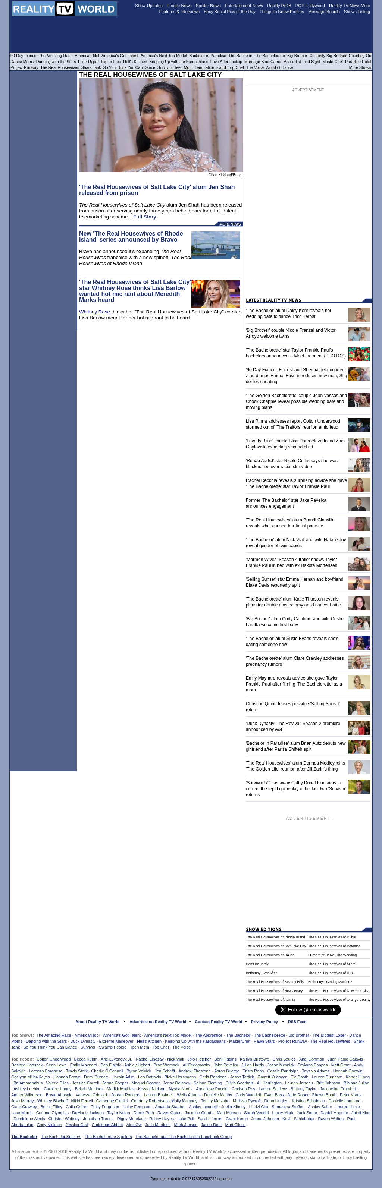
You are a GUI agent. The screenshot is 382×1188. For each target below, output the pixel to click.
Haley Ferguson (136, 1107)
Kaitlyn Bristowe (254, 1059)
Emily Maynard (83, 1065)
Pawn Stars (264, 1041)
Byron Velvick (138, 1071)
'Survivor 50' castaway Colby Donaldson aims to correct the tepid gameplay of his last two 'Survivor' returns (296, 788)
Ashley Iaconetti (203, 1107)
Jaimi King (360, 1112)
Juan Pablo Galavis (345, 1059)
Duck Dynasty (83, 1041)
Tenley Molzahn (215, 1101)
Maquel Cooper (146, 1083)
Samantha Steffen (288, 1107)
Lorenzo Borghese (46, 1071)
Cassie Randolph (283, 1071)
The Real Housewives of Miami (332, 964)
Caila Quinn (76, 1107)
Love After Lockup (226, 61)
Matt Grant (341, 1065)
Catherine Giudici (112, 1101)
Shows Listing (357, 11)
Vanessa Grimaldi (92, 1095)
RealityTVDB (279, 5)
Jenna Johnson (265, 1118)
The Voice (181, 1047)
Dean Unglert (276, 1101)
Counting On (360, 55)
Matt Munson (229, 1112)
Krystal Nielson (151, 1089)
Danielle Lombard (344, 1101)
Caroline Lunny (57, 1089)
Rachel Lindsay (150, 1059)
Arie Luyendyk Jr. (116, 1059)
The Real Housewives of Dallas (270, 955)
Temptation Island (210, 67)
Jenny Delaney (176, 1083)
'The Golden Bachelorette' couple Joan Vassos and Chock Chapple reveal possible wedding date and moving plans (296, 401)
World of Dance (279, 67)
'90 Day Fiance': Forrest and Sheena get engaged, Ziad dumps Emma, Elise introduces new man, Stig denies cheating (296, 375)
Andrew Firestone (194, 1071)
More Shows (360, 67)
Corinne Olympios (52, 1112)
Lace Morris (21, 1112)
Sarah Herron (210, 1118)
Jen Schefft (164, 1071)
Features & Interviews (179, 11)
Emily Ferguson (105, 1107)
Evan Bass (274, 1095)
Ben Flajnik (111, 1065)
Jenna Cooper (115, 1083)
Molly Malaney (184, 1101)
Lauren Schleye (273, 1089)
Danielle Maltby (218, 1095)
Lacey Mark (283, 1112)
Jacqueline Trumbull (338, 1089)
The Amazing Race (54, 1035)
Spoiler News (208, 5)
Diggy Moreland (131, 1118)
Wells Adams (188, 1095)
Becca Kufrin (85, 1059)
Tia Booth (300, 1077)
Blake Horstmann (180, 1077)
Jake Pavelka (226, 1065)
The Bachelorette (269, 1035)
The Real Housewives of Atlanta (270, 1000)
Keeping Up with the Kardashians (195, 1041)
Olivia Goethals (240, 1083)
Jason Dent (211, 1124)
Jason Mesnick (280, 1065)
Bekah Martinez (89, 1089)
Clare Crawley (24, 1107)
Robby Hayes (161, 1118)
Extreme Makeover (116, 1041)
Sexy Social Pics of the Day (230, 11)
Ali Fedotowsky (196, 1065)
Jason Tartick (242, 1077)
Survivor (88, 1047)
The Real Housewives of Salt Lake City (276, 946)
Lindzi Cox (258, 1107)
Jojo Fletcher (199, 1059)
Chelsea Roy (243, 1089)
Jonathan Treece (98, 1118)
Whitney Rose (94, 312)
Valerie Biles (57, 1083)
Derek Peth (144, 1112)
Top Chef (161, 1047)
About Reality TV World (97, 1022)
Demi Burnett (96, 1077)
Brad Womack (166, 1065)
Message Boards (324, 11)
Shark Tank (91, 67)
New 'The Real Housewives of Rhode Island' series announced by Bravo (131, 236)
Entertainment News (244, 5)
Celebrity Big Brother (328, 55)
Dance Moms (22, 61)
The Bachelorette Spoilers (108, 1136)
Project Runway (292, 1041)
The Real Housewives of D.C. (331, 973)
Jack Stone (307, 1112)
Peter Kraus (350, 1095)
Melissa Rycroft (247, 1101)
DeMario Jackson (88, 1112)
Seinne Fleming (208, 1083)
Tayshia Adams (316, 1071)
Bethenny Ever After (261, 973)
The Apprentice (209, 1035)
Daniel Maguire (334, 1112)
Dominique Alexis (29, 1118)
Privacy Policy (264, 1022)
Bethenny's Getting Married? (330, 982)
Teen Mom (139, 1047)
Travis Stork (77, 1071)
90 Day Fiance (23, 55)
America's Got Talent (122, 1035)
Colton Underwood (54, 1059)
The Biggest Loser (329, 1035)
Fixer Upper (88, 61)
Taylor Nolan (118, 1112)
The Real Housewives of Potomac (334, 946)
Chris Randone (212, 1077)
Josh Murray (22, 1101)
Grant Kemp (237, 1118)
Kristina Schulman (308, 1101)
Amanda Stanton (170, 1107)
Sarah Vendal (256, 1112)
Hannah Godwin (348, 1071)
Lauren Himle (347, 1107)
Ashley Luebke (26, 1089)
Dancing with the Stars (46, 1041)
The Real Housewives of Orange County (339, 1000)
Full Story (144, 217)
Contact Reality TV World (218, 1022)
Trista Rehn (253, 1071)
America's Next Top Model (167, 1035)
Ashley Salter (320, 1107)
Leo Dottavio (149, 1077)
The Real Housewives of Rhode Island (275, 937)
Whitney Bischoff (52, 1101)
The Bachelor (238, 1035)
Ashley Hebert (137, 1065)
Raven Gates (169, 1112)
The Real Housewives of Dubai (332, 937)
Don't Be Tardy (257, 964)
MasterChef (239, 1041)
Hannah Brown (67, 1077)
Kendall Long (358, 1077)
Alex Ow (134, 1124)
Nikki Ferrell (82, 1101)
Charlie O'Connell (107, 1071)
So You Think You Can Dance (50, 1047)
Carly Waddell (248, 1095)
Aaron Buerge (226, 1071)
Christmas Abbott (107, 1124)
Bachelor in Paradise (207, 55)
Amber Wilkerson (27, 1095)
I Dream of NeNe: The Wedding (332, 955)
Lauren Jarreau (299, 1083)
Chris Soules (283, 1059)
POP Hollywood (310, 5)
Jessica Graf (77, 1124)
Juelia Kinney (233, 1107)
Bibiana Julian (356, 1083)
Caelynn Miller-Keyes (30, 1077)
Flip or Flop (111, 61)
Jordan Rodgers (125, 1095)
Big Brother (298, 1035)
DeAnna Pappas (313, 1065)
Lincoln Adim (122, 1077)
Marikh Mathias (121, 1089)
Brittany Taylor (304, 1089)
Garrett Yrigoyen (272, 1077)
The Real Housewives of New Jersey (274, 991)
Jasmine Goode (199, 1112)
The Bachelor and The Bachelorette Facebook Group (183, 1136)
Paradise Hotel (358, 61)
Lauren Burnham (327, 1077)
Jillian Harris (252, 1065)
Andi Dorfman (311, 1059)
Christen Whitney (64, 1118)
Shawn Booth (324, 1095)
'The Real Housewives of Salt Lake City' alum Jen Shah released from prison (157, 190)
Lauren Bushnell (159, 1095)
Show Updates (149, 5)
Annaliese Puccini (212, 1089)
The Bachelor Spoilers (61, 1136)
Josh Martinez (157, 1124)
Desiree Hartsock (27, 1065)
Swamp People (112, 1047)
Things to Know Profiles (282, 11)
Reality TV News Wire (349, 5)
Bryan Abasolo (59, 1095)
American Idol (87, 1035)
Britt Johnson (328, 1083)
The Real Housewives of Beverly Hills (275, 982)
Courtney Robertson (149, 1101)
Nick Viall (175, 1059)
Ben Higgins (225, 1059)
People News (179, 5)
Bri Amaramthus (28, 1083)
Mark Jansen (186, 1124)
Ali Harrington (269, 1083)
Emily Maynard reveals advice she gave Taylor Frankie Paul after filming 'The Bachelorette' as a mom (294, 684)
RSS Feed (297, 1022)
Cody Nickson (49, 1124)
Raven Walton (331, 1118)
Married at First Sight (301, 61)
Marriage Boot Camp (262, 61)
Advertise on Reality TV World (157, 1022)
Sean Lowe (56, 1065)
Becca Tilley (51, 1107)
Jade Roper (298, 1095)
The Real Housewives (330, 1041)
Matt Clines (235, 1124)
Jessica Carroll (85, 1083)
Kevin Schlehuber (298, 1118)
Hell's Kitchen (149, 1041)
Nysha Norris (181, 1089)
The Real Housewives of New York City (338, 991)
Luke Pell (185, 1118)
